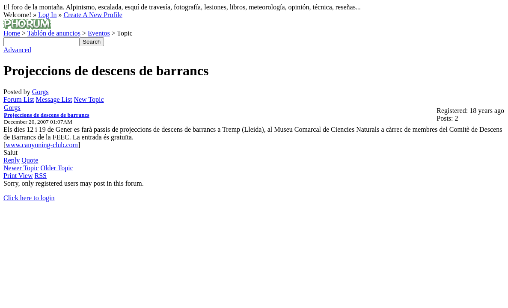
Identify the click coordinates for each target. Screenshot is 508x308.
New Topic (89, 99)
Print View (18, 175)
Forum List (18, 99)
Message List (54, 99)
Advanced (17, 49)
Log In (47, 14)
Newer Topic (21, 168)
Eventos (99, 33)
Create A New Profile (92, 14)
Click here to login (29, 197)
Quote (29, 160)
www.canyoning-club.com (42, 144)
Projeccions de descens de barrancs (46, 115)
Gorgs (40, 91)
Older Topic (57, 168)
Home (11, 33)
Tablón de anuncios (53, 33)
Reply (11, 160)
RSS (41, 175)
